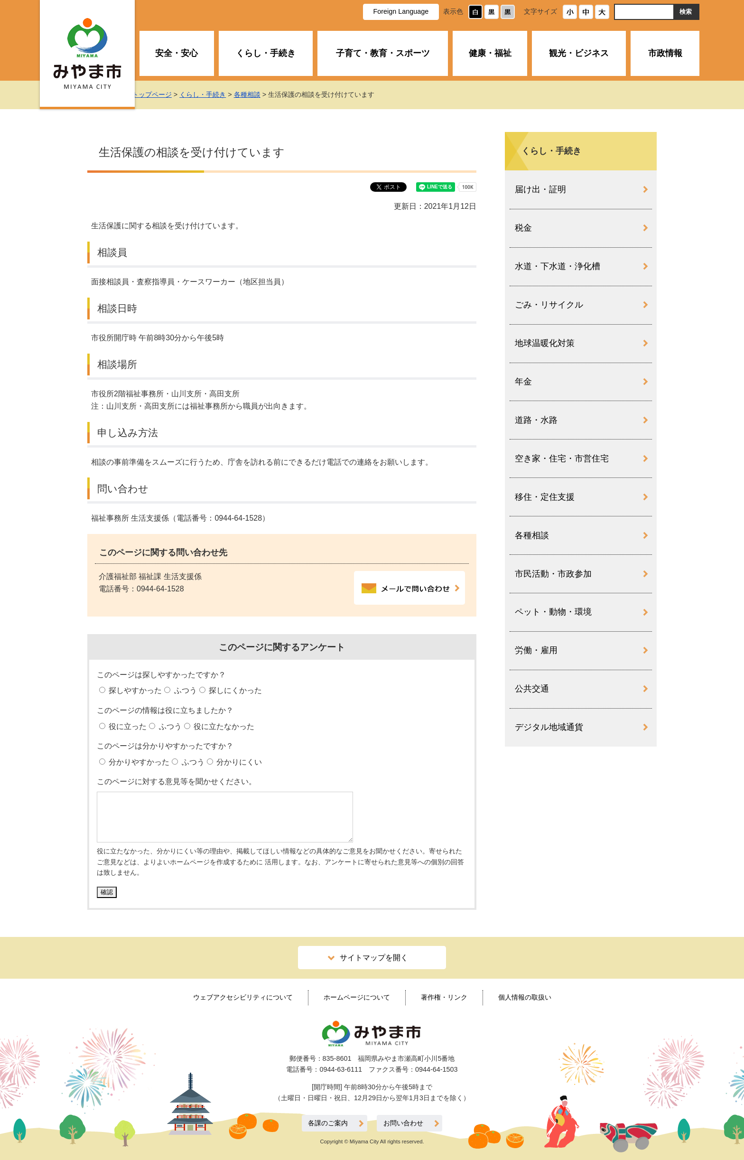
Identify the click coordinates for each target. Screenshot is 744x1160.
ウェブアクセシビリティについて (243, 997)
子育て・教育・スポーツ (383, 53)
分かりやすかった (138, 762)
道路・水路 (536, 420)
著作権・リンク (444, 997)
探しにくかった (234, 690)
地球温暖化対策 (545, 343)
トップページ (161, 94)
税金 (523, 228)
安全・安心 (176, 53)
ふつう (184, 690)
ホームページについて (357, 997)
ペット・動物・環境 (553, 612)
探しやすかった (134, 690)
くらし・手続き (266, 53)
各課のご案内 (328, 1123)
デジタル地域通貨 (549, 727)
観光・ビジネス (579, 53)
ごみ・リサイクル (549, 304)
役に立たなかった (223, 726)
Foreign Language (400, 11)
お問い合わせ (403, 1123)
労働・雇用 (536, 650)
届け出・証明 (540, 189)
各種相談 (256, 94)
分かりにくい (238, 762)
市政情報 (665, 53)
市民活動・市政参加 (553, 574)
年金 (523, 381)
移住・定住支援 (545, 497)
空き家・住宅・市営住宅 (562, 458)
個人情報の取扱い (524, 997)
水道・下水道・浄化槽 (557, 266)
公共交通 (532, 688)
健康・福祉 (490, 53)
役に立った (127, 726)
